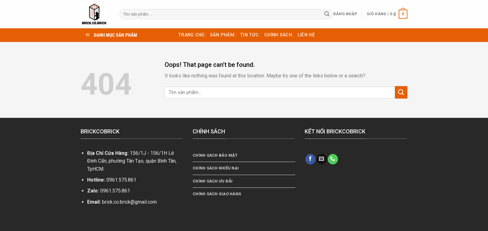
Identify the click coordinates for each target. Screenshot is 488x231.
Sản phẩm (222, 35)
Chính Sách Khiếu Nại (216, 168)
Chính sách (278, 35)
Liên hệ (306, 35)
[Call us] (333, 159)
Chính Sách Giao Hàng (217, 194)
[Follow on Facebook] (310, 159)
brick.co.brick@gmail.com (129, 202)
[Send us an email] (322, 159)
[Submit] (326, 14)
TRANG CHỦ (191, 35)
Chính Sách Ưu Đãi (212, 181)
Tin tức (249, 35)
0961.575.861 (121, 180)
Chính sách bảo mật (215, 155)
